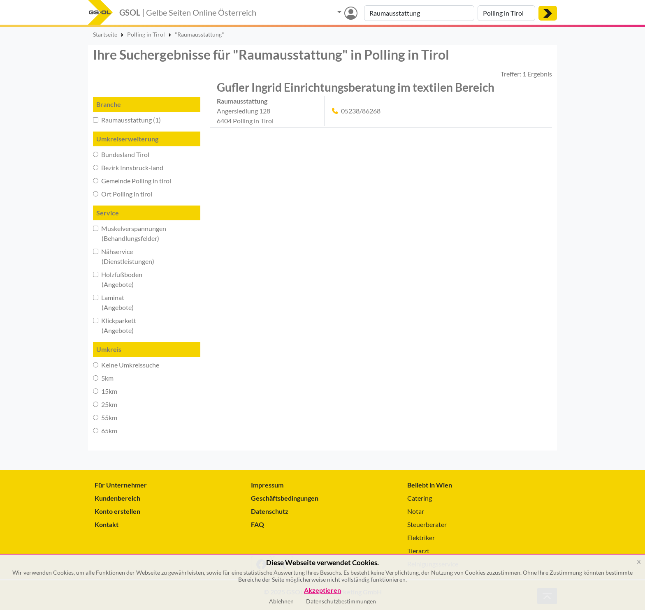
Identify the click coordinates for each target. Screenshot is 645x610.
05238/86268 (361, 111)
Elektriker (421, 537)
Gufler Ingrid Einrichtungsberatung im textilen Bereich (355, 87)
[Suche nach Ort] (506, 13)
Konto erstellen (117, 511)
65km (105, 430)
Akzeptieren (322, 590)
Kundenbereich (117, 498)
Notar (415, 511)
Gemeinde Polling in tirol (132, 181)
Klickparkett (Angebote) (114, 325)
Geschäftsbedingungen (284, 498)
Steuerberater (427, 524)
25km (105, 404)
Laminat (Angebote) (113, 302)
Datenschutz (269, 511)
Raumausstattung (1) (127, 120)
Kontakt (106, 524)
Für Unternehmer (121, 485)
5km (103, 378)
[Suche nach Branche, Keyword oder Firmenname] (419, 13)
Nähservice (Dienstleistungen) (123, 256)
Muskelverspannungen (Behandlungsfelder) (129, 233)
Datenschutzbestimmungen (341, 601)
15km (105, 391)
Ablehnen (281, 601)
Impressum (267, 485)
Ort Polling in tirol (122, 194)
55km (105, 417)
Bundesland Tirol (121, 154)
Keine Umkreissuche (126, 365)
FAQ (257, 524)
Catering (419, 498)
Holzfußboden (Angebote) (117, 279)
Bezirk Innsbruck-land (128, 167)
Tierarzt (418, 551)
